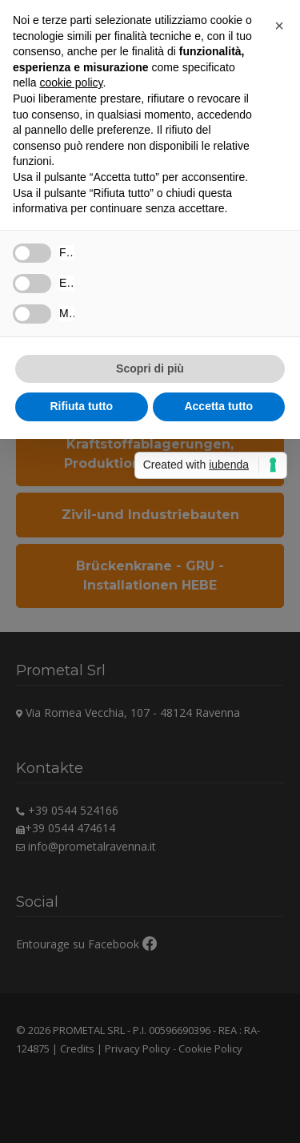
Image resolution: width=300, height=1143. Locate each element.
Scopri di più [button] (150, 368)
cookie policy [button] (70, 82)
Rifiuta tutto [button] (81, 406)
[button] (279, 25)
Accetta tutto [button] (218, 406)
